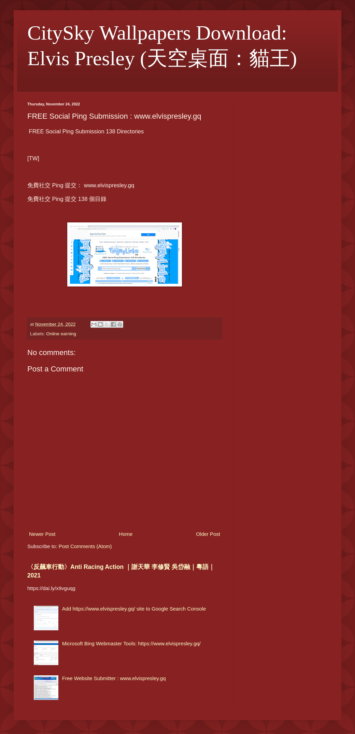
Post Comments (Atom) (85, 546)
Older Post (208, 534)
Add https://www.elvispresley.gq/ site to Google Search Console (134, 609)
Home (125, 534)
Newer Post (42, 534)
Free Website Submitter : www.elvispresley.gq (114, 678)
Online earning (61, 333)
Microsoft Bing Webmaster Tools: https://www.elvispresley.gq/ (131, 643)
